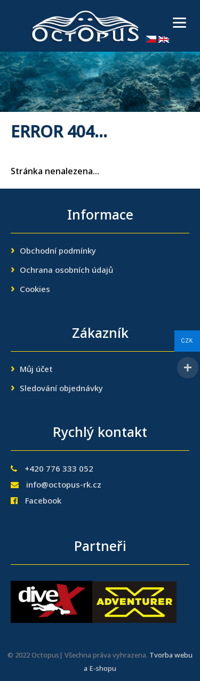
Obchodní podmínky (58, 251)
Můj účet (36, 369)
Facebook (43, 501)
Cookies (35, 290)
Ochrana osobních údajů (66, 270)
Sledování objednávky (61, 389)
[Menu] (179, 22)
